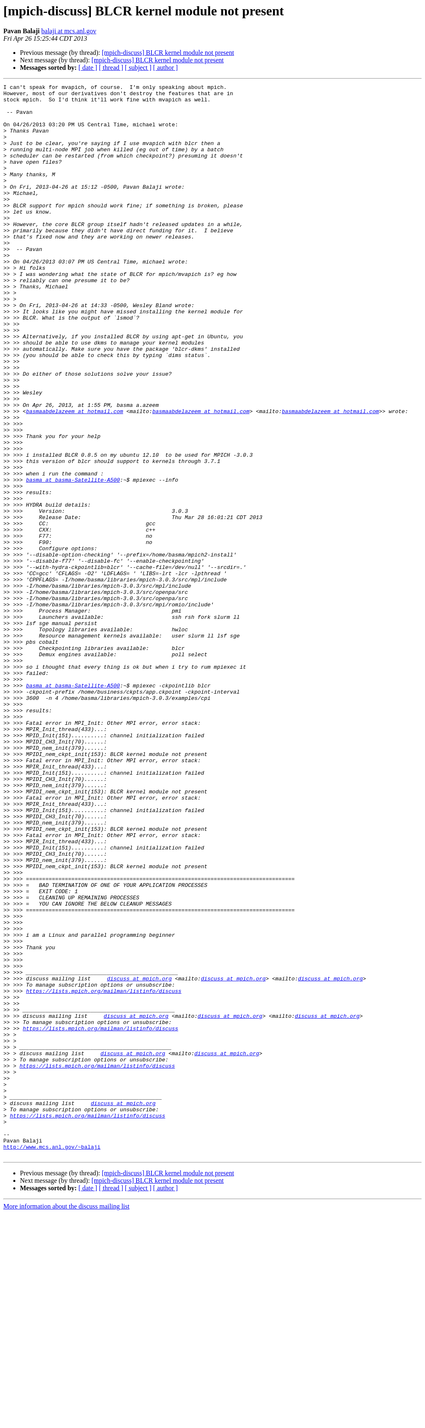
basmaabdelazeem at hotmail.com (74, 477)
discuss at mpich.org (139, 1158)
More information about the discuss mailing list (66, 1420)
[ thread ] (111, 67)
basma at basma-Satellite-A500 (73, 559)
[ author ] (165, 67)
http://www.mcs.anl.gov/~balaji (51, 1360)
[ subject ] (138, 67)
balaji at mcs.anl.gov (69, 30)
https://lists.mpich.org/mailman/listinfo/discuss (103, 1173)
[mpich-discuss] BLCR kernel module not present (168, 52)
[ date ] (87, 67)
